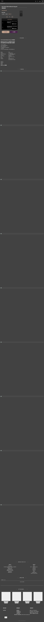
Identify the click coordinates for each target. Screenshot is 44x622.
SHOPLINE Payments (23, 620)
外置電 (4, 3)
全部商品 (2, 3)
